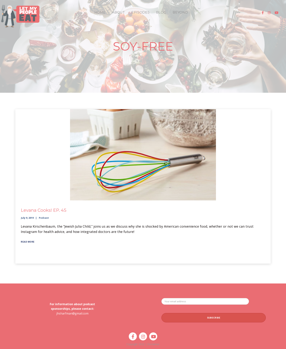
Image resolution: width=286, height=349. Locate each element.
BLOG (161, 12)
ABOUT (118, 12)
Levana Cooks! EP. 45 (43, 210)
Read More (27, 242)
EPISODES (141, 12)
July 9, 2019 (27, 217)
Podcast (44, 217)
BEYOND (180, 12)
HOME (100, 12)
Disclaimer (153, 344)
